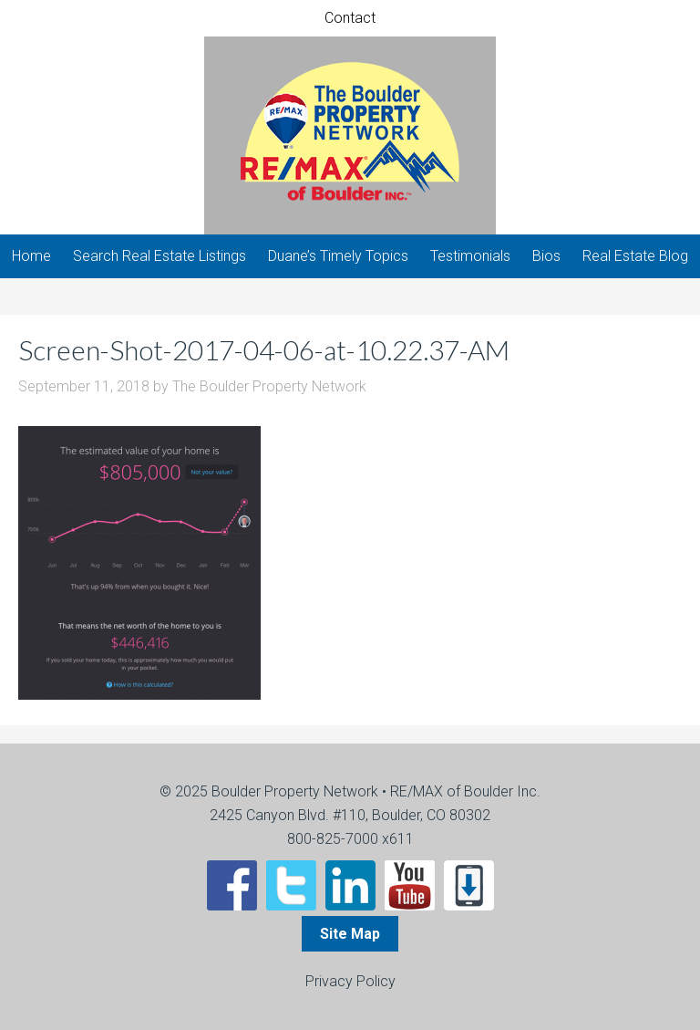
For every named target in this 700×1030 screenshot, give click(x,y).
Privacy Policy (350, 981)
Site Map (350, 933)
